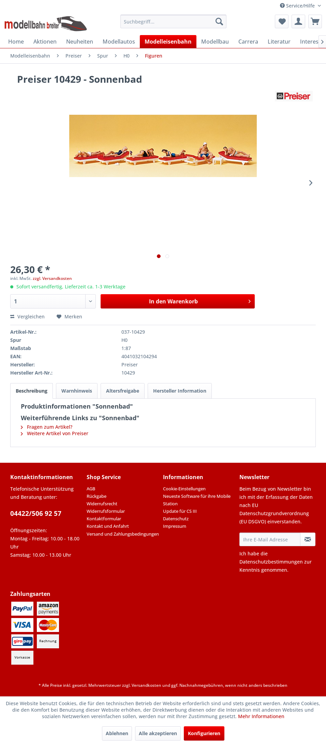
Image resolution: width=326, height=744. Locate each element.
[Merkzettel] (281, 21)
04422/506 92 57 (35, 513)
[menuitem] (173, 21)
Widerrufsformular (106, 511)
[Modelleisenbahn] (168, 41)
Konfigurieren (204, 733)
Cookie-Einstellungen (184, 489)
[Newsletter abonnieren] (307, 539)
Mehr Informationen (261, 716)
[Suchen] (219, 21)
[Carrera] (248, 41)
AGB (91, 489)
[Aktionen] (45, 41)
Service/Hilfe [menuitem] (298, 5)
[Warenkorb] (315, 21)
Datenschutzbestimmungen (271, 561)
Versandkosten (146, 685)
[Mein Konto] (298, 21)
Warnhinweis (76, 390)
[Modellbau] (215, 41)
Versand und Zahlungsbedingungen (123, 534)
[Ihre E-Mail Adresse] (269, 539)
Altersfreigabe (122, 390)
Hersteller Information (179, 390)
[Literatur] (279, 41)
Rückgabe (96, 496)
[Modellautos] (119, 41)
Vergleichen (27, 316)
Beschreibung (31, 390)
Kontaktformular (104, 519)
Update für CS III (180, 511)
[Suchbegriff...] (173, 21)
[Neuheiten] (79, 41)
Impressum (174, 526)
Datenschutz (176, 519)
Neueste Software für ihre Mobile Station (197, 500)
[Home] (16, 41)
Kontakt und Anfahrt (108, 526)
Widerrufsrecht (102, 504)
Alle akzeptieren (158, 733)
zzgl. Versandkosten (52, 278)
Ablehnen (117, 733)
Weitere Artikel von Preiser (54, 433)
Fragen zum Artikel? (46, 427)
